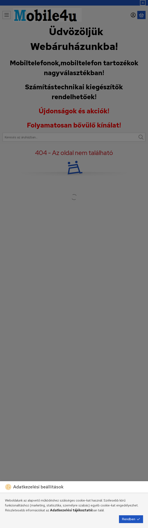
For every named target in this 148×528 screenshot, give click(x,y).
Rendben (131, 519)
